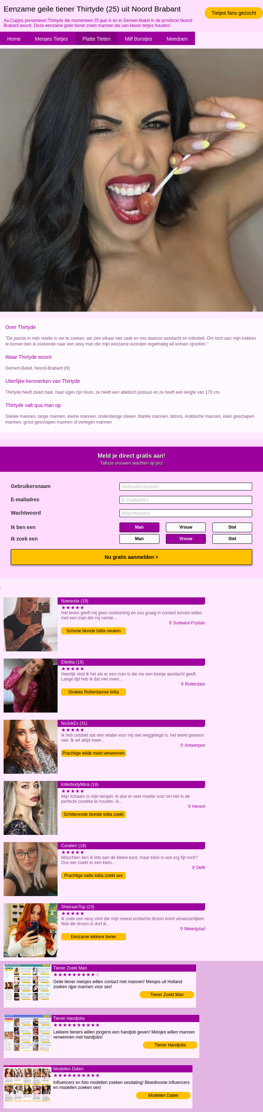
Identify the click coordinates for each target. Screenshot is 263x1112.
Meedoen (177, 39)
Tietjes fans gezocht (234, 13)
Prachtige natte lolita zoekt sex (93, 875)
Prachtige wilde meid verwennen (94, 753)
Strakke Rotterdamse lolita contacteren (93, 693)
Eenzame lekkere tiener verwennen (93, 937)
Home (14, 39)
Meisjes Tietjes (51, 39)
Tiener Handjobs (170, 1045)
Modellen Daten (163, 1095)
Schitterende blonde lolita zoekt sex (94, 815)
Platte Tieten (96, 39)
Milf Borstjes (138, 39)
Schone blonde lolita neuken (94, 630)
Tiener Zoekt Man (167, 994)
